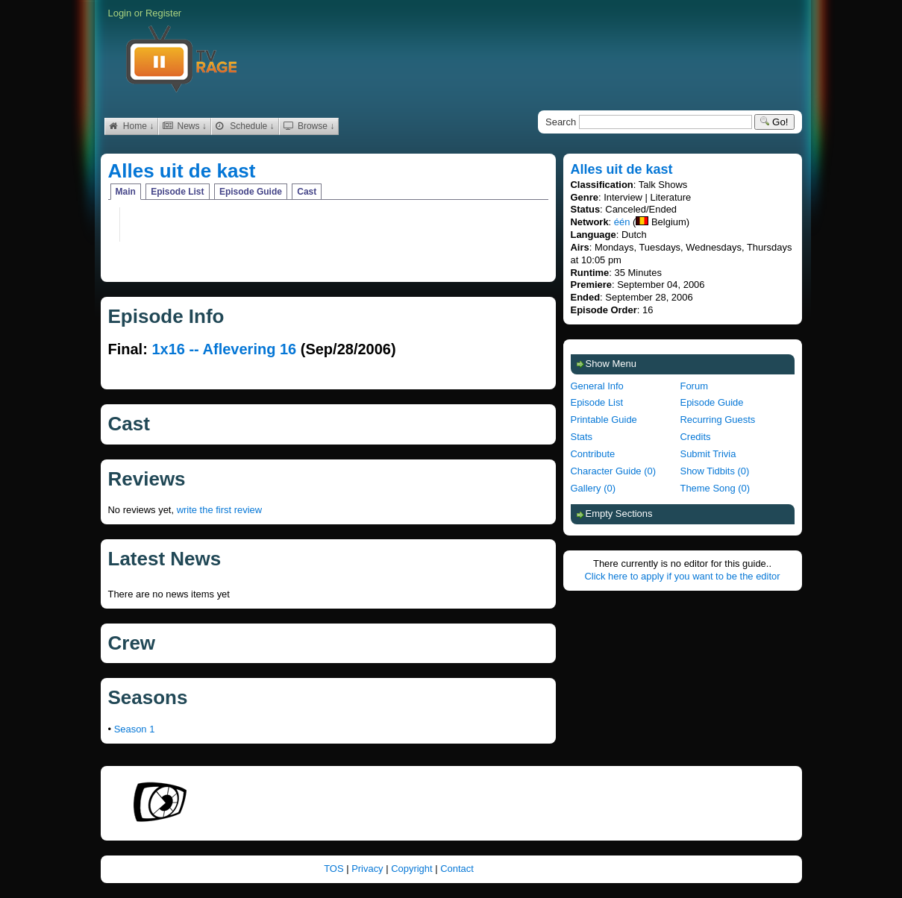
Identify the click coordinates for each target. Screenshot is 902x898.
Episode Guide (250, 191)
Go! (774, 122)
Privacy (368, 868)
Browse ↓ (309, 126)
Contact (457, 868)
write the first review (219, 509)
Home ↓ (131, 126)
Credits (695, 436)
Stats (582, 436)
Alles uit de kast (182, 171)
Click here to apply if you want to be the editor (682, 576)
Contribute (593, 453)
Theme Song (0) (715, 488)
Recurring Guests (718, 419)
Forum (694, 386)
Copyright (413, 868)
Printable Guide (604, 419)
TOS (335, 868)
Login (120, 13)
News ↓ (185, 126)
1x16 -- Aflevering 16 (223, 349)
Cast (306, 191)
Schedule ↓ (245, 126)
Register (163, 13)
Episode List (177, 191)
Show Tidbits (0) (715, 471)
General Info (597, 386)
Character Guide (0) (613, 471)
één (622, 221)
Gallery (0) (593, 488)
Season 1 (134, 729)
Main (126, 191)
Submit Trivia (708, 453)
